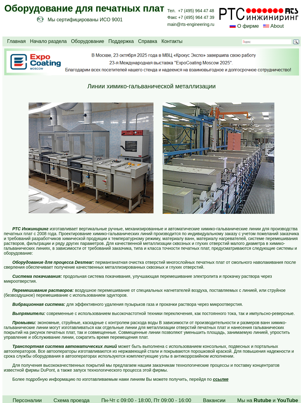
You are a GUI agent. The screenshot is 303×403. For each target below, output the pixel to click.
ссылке (220, 379)
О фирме (248, 26)
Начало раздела (48, 41)
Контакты (171, 41)
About (276, 26)
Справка (147, 41)
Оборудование (87, 41)
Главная (16, 41)
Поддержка (121, 41)
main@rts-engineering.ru (190, 24)
